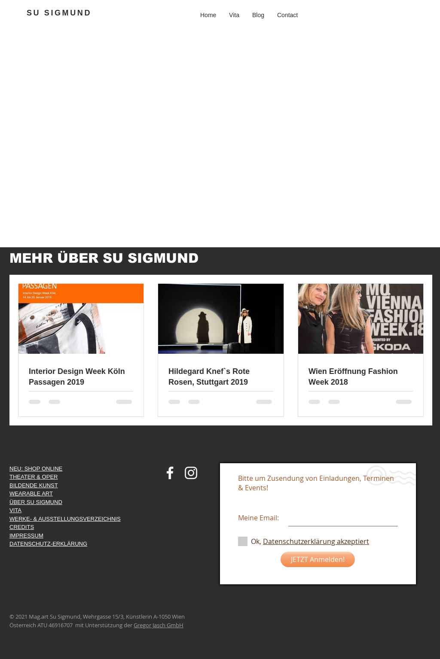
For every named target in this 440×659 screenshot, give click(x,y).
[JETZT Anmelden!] (318, 559)
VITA (15, 510)
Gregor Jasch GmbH (158, 625)
